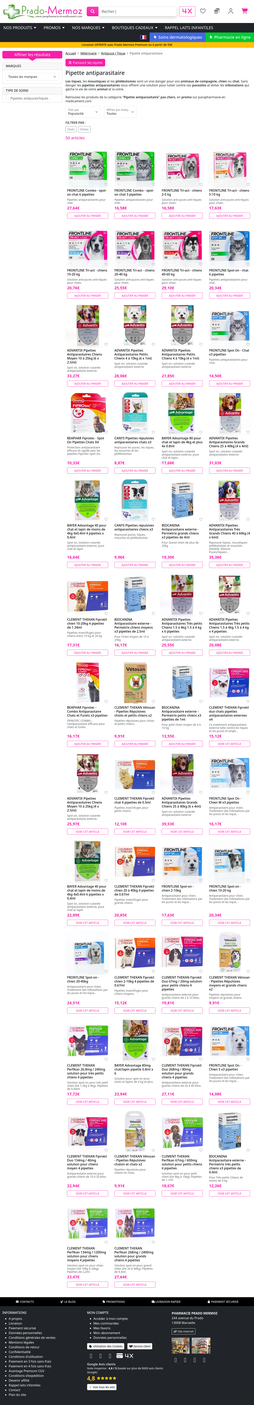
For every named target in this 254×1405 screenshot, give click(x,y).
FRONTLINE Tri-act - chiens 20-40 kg (134, 272)
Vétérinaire (88, 53)
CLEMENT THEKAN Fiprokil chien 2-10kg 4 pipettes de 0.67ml (134, 981)
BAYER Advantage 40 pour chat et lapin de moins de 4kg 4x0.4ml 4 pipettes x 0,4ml (86, 531)
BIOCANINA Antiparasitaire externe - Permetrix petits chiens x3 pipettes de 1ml (181, 713)
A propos (15, 1318)
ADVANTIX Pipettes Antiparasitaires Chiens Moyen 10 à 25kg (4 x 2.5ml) (84, 804)
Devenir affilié (19, 1380)
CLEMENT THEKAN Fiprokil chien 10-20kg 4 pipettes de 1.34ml (87, 623)
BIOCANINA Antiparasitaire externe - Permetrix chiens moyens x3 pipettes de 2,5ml (133, 625)
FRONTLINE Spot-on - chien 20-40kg (83, 979)
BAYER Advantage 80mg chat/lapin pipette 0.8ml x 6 (133, 1069)
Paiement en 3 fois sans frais (30, 1361)
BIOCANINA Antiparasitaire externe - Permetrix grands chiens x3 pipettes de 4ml (180, 531)
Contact (14, 1390)
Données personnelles (25, 1333)
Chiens (84, 129)
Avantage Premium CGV (26, 1371)
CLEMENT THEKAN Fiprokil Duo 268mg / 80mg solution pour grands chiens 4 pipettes (181, 1071)
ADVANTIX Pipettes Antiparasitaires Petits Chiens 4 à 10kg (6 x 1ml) (133, 354)
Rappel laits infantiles (189, 27)
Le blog (68, 1302)
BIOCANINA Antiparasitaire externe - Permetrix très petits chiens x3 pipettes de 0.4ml (227, 1164)
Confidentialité (20, 1352)
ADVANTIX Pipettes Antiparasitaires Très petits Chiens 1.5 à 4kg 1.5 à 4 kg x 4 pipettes (229, 625)
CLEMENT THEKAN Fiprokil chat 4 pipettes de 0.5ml (134, 800)
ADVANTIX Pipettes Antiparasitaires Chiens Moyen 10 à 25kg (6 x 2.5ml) (84, 356)
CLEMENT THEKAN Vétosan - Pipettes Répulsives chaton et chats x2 (134, 1160)
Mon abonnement (106, 1333)
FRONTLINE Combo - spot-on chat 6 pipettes (87, 192)
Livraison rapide (166, 1302)
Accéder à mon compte (110, 1318)
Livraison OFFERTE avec (127, 45)
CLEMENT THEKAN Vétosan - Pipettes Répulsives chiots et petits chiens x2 (134, 711)
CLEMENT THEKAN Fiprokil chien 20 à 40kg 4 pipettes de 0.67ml (134, 890)
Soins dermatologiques (177, 37)
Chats (71, 129)
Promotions (113, 1302)
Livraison (15, 1323)
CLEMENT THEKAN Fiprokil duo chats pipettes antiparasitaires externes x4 (229, 713)
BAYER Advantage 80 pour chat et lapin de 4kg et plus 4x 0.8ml (182, 442)
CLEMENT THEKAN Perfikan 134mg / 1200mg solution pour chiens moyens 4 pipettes (86, 1254)
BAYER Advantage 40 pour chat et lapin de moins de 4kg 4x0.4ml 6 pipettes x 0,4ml (86, 892)
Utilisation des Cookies (106, 1346)
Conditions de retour (24, 1347)
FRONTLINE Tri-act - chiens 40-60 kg (182, 272)
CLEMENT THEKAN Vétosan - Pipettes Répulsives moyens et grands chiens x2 (229, 983)
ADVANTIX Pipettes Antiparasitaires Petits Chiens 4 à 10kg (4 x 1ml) (180, 354)
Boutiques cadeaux (135, 27)
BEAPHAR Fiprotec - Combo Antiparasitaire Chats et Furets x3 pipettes (87, 711)
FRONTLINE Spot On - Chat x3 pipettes (229, 352)
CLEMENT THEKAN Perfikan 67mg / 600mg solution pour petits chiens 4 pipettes (182, 1162)
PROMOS (54, 27)
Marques (13, 66)
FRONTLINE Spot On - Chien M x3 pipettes (225, 800)
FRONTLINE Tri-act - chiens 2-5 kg (182, 192)
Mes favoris (102, 1328)
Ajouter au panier (87, 216)
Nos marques (88, 27)
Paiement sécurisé (222, 1302)
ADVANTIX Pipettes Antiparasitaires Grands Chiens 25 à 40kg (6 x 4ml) (181, 802)
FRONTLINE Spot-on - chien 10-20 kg (225, 888)
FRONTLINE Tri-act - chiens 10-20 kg (87, 272)
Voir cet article (229, 744)
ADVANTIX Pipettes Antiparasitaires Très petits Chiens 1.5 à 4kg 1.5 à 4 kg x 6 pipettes (182, 625)
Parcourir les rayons (85, 62)
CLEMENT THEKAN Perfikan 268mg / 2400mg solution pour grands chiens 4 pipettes (134, 1254)
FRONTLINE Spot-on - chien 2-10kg (178, 888)
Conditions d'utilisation (26, 1356)
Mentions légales (21, 1342)
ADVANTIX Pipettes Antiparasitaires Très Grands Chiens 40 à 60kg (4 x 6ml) (229, 531)
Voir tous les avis (102, 1387)
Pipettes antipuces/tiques (29, 98)
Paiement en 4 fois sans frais (30, 1366)
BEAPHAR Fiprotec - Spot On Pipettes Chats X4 (85, 440)
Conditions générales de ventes (32, 1337)
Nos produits (20, 27)
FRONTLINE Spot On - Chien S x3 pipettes (225, 1067)
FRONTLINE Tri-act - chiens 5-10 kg (229, 192)
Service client (139, 1346)
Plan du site (17, 1395)
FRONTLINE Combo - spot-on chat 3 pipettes (134, 192)
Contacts (25, 1302)
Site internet (183, 1331)
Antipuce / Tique (113, 53)
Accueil (70, 53)
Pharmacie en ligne (230, 37)
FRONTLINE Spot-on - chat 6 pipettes (228, 272)
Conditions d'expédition (26, 1375)
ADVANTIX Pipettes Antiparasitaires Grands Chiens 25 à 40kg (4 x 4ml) (228, 442)
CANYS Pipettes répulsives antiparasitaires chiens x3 (134, 527)
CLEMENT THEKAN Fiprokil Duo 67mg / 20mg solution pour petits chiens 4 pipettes (182, 983)
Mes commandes (106, 1323)
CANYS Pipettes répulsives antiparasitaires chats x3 (134, 440)
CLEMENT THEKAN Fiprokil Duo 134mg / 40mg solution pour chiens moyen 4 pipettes (87, 1162)
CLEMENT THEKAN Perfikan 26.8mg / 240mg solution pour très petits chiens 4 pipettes (86, 1071)
